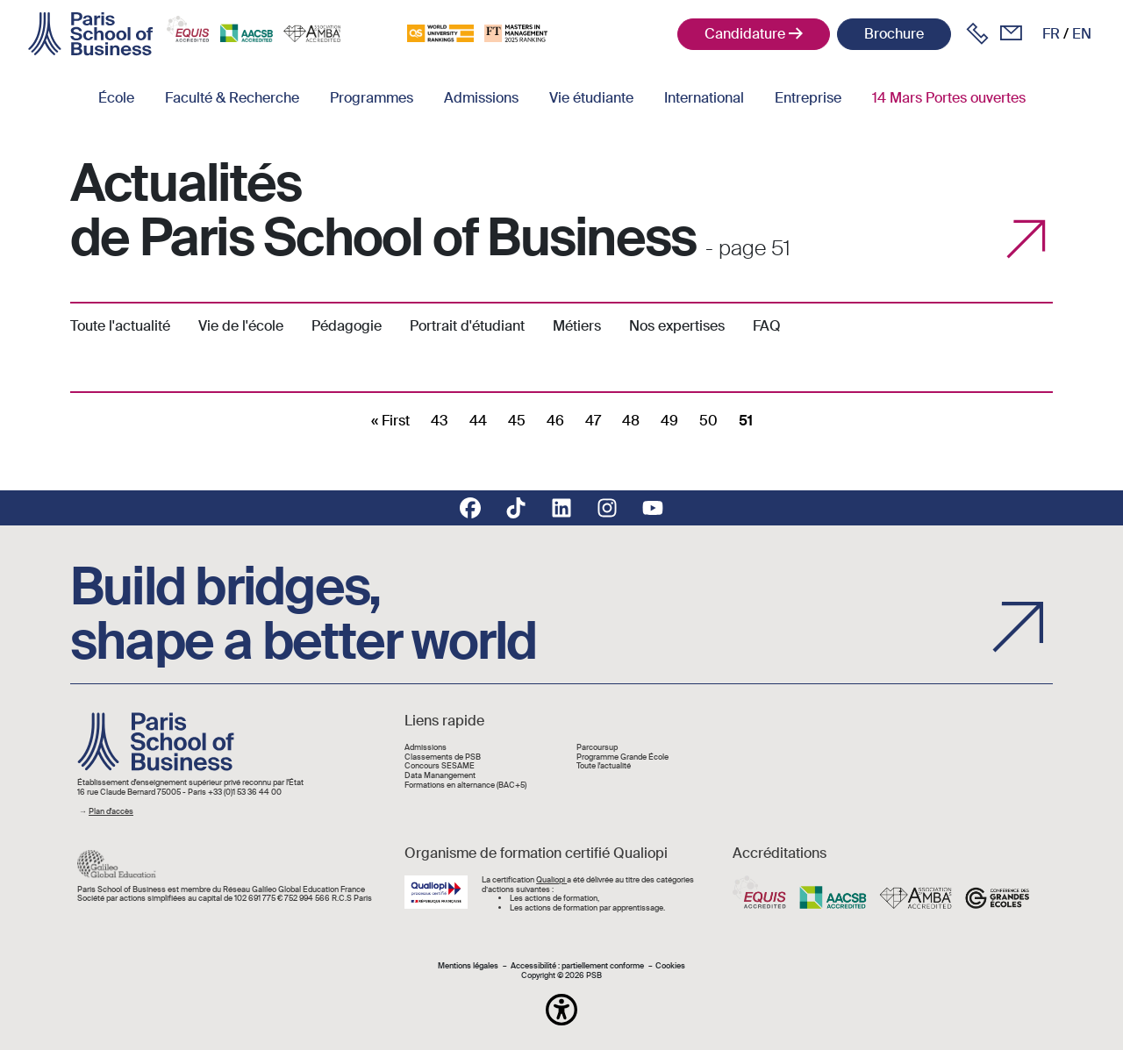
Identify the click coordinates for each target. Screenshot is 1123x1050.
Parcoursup (597, 748)
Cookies (670, 966)
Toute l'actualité (120, 326)
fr (1051, 34)
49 (669, 420)
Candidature (745, 34)
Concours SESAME (439, 766)
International (704, 97)
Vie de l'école (240, 326)
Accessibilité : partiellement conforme (577, 966)
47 (593, 420)
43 (439, 420)
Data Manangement (440, 776)
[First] (390, 420)
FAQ (767, 326)
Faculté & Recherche (232, 97)
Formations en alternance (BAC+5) (465, 785)
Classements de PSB (442, 757)
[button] (561, 1009)
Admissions (481, 97)
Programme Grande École (622, 757)
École (116, 97)
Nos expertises (677, 326)
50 (708, 420)
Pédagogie (346, 326)
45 (517, 420)
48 (631, 420)
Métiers (577, 326)
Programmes (371, 97)
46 (555, 420)
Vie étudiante (591, 97)
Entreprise (808, 97)
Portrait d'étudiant (467, 326)
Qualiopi (551, 880)
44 (478, 420)
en (1081, 34)
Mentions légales (468, 966)
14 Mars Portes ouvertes (949, 97)
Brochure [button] (894, 34)
